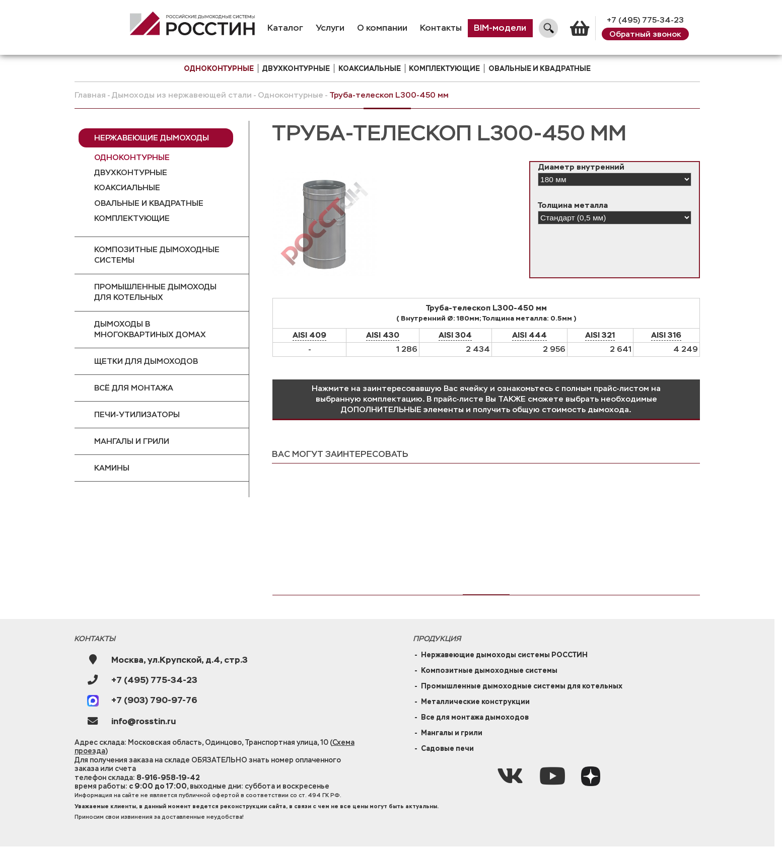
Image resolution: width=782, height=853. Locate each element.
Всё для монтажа (133, 388)
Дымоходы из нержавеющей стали (182, 95)
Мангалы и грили (131, 441)
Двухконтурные (130, 172)
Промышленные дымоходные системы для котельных (521, 685)
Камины (111, 468)
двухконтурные (296, 68)
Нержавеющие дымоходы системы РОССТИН (504, 654)
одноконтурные (219, 68)
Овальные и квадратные (539, 68)
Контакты (441, 28)
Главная (90, 95)
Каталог (285, 28)
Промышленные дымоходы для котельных (155, 292)
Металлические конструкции (475, 701)
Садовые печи (447, 748)
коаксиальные (369, 68)
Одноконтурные (290, 95)
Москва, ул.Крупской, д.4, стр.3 (179, 660)
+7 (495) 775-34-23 (645, 20)
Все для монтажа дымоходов (475, 717)
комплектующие (444, 68)
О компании (382, 28)
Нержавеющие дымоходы (151, 137)
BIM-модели (500, 28)
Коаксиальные (127, 187)
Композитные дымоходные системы (157, 255)
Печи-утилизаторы (137, 414)
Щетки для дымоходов (146, 361)
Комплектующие (132, 218)
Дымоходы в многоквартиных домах (150, 329)
